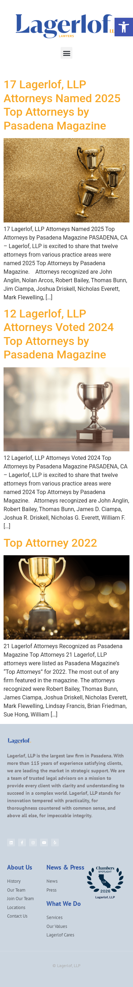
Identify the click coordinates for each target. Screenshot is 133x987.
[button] (66, 53)
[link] (124, 27)
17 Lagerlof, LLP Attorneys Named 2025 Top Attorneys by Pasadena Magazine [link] (62, 105)
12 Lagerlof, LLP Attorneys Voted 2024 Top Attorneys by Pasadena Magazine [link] (59, 334)
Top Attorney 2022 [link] (50, 543)
